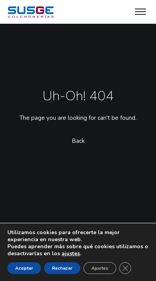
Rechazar (62, 268)
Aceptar (24, 268)
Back (78, 141)
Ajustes (99, 268)
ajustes (71, 253)
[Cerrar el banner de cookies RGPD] (125, 268)
